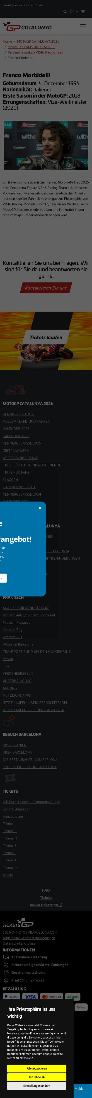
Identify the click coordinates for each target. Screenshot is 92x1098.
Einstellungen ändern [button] (36, 1086)
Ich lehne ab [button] (36, 1077)
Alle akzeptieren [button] (37, 1068)
